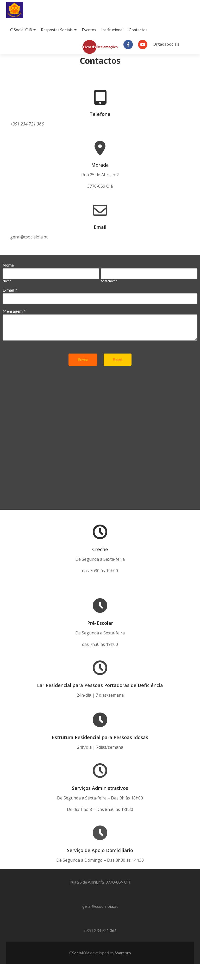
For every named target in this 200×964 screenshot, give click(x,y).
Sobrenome (109, 281)
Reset (117, 359)
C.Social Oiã (21, 29)
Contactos (138, 29)
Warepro (123, 952)
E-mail (8, 289)
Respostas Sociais (57, 29)
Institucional (112, 29)
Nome (8, 264)
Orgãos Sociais (166, 43)
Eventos (89, 29)
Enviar (83, 359)
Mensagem (13, 310)
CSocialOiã (79, 952)
